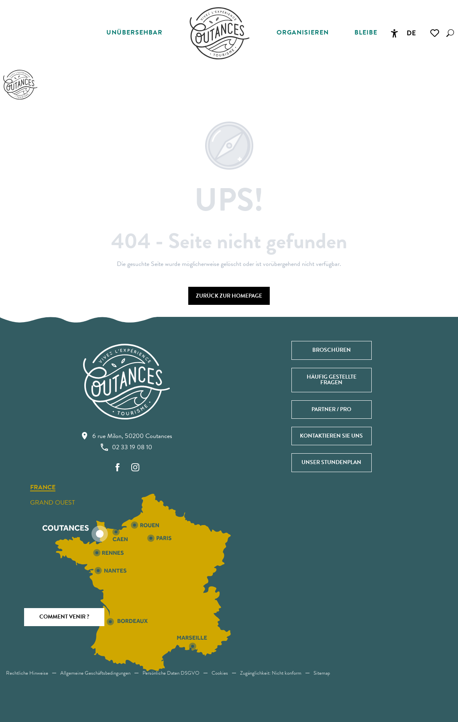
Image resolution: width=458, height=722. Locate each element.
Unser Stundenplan (331, 462)
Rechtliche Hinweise (27, 673)
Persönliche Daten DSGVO (170, 673)
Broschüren (331, 350)
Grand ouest (52, 502)
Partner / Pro (331, 409)
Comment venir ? (64, 616)
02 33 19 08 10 (126, 447)
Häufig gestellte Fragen (331, 380)
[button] (450, 33)
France (42, 487)
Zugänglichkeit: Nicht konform (270, 673)
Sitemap (321, 673)
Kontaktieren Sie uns (331, 436)
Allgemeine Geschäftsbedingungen (95, 673)
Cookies (220, 673)
